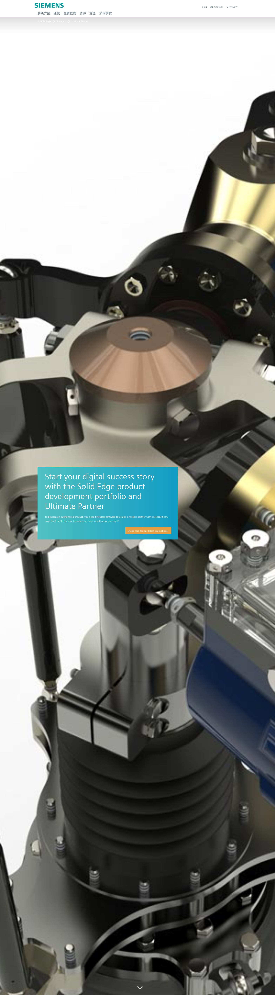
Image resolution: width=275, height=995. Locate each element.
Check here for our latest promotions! (148, 530)
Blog (204, 6)
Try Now (231, 6)
